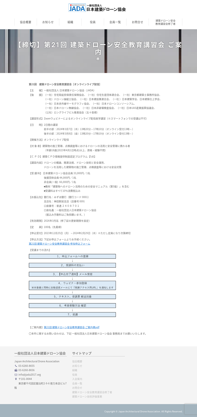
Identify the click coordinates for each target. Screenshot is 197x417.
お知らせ (48, 22)
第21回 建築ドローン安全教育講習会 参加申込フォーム (59, 243)
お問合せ (137, 22)
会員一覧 (115, 22)
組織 (70, 22)
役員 (93, 22)
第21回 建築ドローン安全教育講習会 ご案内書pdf (71, 327)
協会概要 (25, 22)
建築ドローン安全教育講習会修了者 (165, 22)
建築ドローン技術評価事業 (87, 396)
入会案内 (77, 379)
